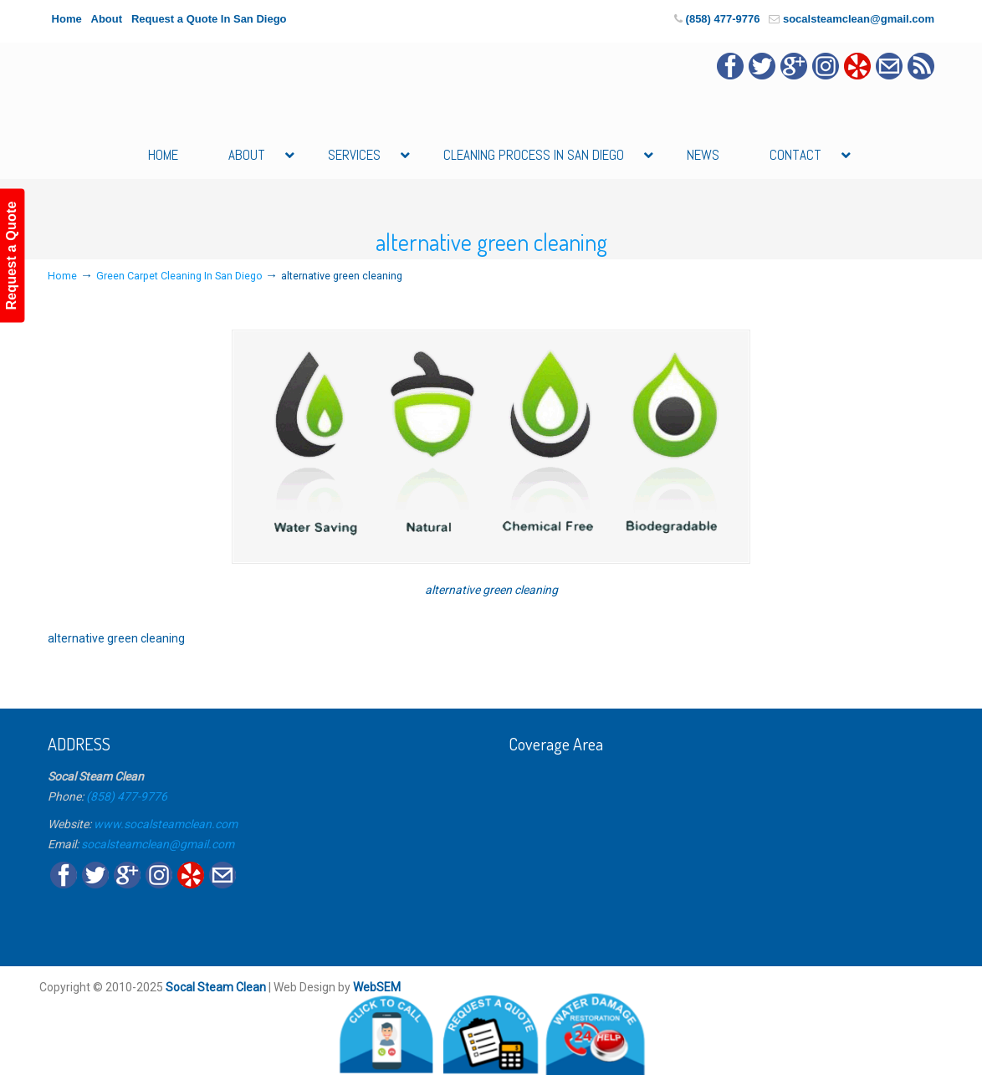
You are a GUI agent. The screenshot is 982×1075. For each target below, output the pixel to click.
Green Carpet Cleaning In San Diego (179, 275)
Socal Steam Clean (216, 987)
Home (67, 19)
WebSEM (377, 987)
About (107, 19)
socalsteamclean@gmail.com (858, 19)
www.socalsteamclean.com (166, 824)
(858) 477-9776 (723, 19)
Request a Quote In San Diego (209, 19)
